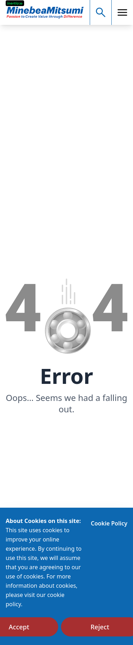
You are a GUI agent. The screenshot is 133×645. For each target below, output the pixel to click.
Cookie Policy (109, 523)
